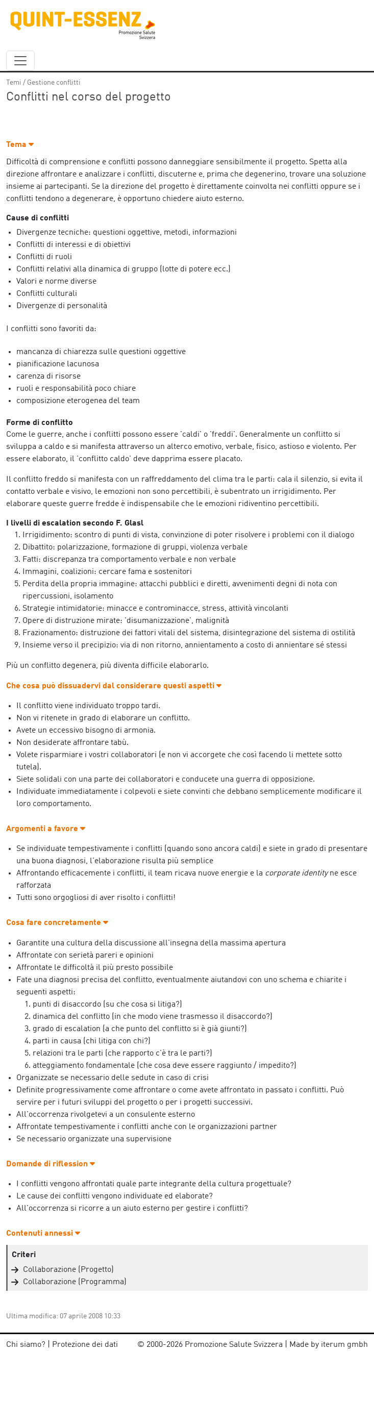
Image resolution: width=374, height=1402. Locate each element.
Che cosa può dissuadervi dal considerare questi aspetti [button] (113, 686)
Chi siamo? (25, 1345)
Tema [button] (20, 145)
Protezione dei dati (85, 1345)
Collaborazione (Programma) (75, 1282)
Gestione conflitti (54, 82)
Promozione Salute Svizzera (234, 1345)
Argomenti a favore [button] (45, 829)
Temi (13, 82)
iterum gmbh (344, 1345)
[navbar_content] (20, 61)
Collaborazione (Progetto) (68, 1270)
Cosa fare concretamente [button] (57, 923)
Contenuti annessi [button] (43, 1234)
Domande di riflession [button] (50, 1164)
